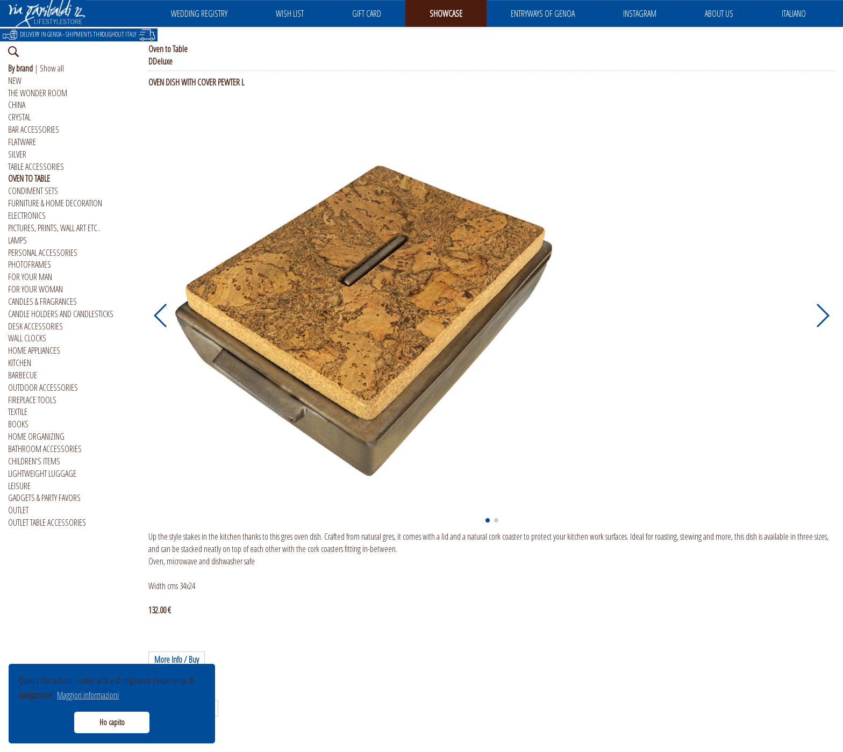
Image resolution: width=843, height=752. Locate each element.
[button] (161, 315)
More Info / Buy (177, 659)
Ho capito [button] (112, 722)
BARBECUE (22, 375)
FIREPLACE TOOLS (32, 400)
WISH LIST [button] (290, 13)
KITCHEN (19, 363)
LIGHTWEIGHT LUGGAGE (42, 473)
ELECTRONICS (27, 215)
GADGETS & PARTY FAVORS (44, 498)
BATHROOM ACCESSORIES (45, 449)
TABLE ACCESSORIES (36, 167)
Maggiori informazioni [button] (88, 695)
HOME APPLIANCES (34, 350)
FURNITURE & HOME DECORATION (55, 203)
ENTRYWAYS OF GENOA (543, 13)
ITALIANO (794, 13)
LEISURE (19, 486)
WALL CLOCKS (27, 338)
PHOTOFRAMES (29, 264)
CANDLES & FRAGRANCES (42, 301)
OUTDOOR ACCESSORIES (43, 387)
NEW (15, 81)
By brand (20, 68)
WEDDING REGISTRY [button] (199, 13)
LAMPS (17, 240)
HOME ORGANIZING (36, 436)
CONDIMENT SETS (33, 191)
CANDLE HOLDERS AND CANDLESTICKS (60, 314)
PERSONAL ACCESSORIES (42, 253)
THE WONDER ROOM (37, 93)
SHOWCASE (446, 13)
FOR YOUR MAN (30, 277)
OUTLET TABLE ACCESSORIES (47, 522)
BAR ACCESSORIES (33, 129)
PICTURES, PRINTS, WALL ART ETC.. (54, 228)
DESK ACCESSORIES (35, 326)
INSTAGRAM (639, 13)
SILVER (17, 154)
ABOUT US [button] (719, 13)
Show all (52, 68)
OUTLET (18, 510)
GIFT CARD (366, 13)
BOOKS (18, 424)
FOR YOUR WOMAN (35, 289)
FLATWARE (22, 142)
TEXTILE (17, 412)
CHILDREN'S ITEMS (34, 461)
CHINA (16, 105)
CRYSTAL (19, 117)
